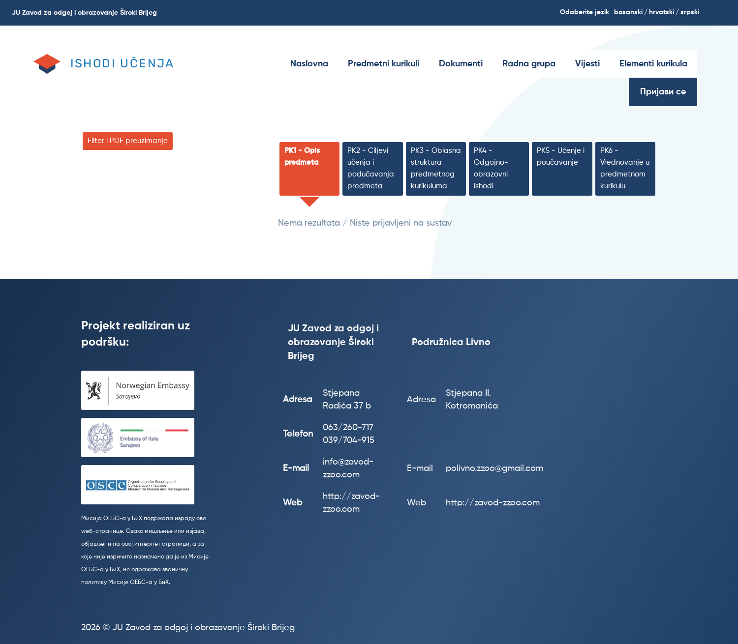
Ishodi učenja (122, 63)
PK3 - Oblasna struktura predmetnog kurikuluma (436, 168)
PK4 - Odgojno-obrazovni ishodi (491, 168)
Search (724, 12)
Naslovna (309, 63)
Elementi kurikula (653, 63)
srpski (689, 12)
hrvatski (661, 12)
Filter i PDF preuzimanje (128, 141)
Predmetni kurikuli (383, 63)
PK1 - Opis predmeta (302, 156)
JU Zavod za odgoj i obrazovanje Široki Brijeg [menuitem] (84, 12)
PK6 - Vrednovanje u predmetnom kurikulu (624, 168)
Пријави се (663, 92)
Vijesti (587, 63)
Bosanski (628, 12)
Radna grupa (528, 63)
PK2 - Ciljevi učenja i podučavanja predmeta (370, 168)
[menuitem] (309, 64)
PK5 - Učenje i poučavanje (560, 156)
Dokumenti (461, 63)
